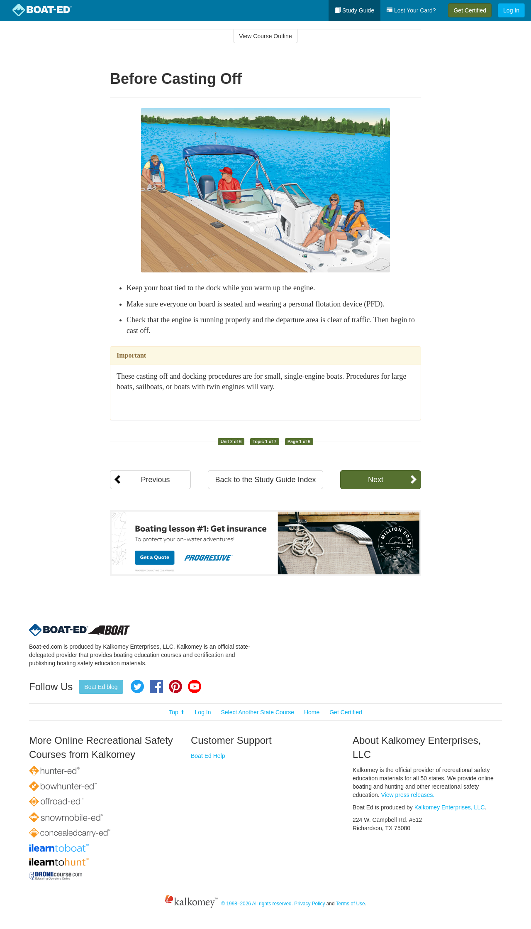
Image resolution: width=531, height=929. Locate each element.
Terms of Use (350, 904)
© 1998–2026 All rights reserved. (257, 904)
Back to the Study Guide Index (265, 480)
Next (375, 480)
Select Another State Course (257, 712)
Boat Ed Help (208, 756)
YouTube (194, 686)
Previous (155, 480)
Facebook (156, 686)
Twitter (137, 686)
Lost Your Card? (411, 10)
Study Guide (354, 10)
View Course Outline (265, 36)
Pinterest (175, 686)
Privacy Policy (309, 904)
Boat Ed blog (100, 687)
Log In (511, 10)
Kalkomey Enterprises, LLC (449, 807)
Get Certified (469, 10)
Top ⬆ (177, 712)
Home (311, 712)
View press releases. (408, 795)
